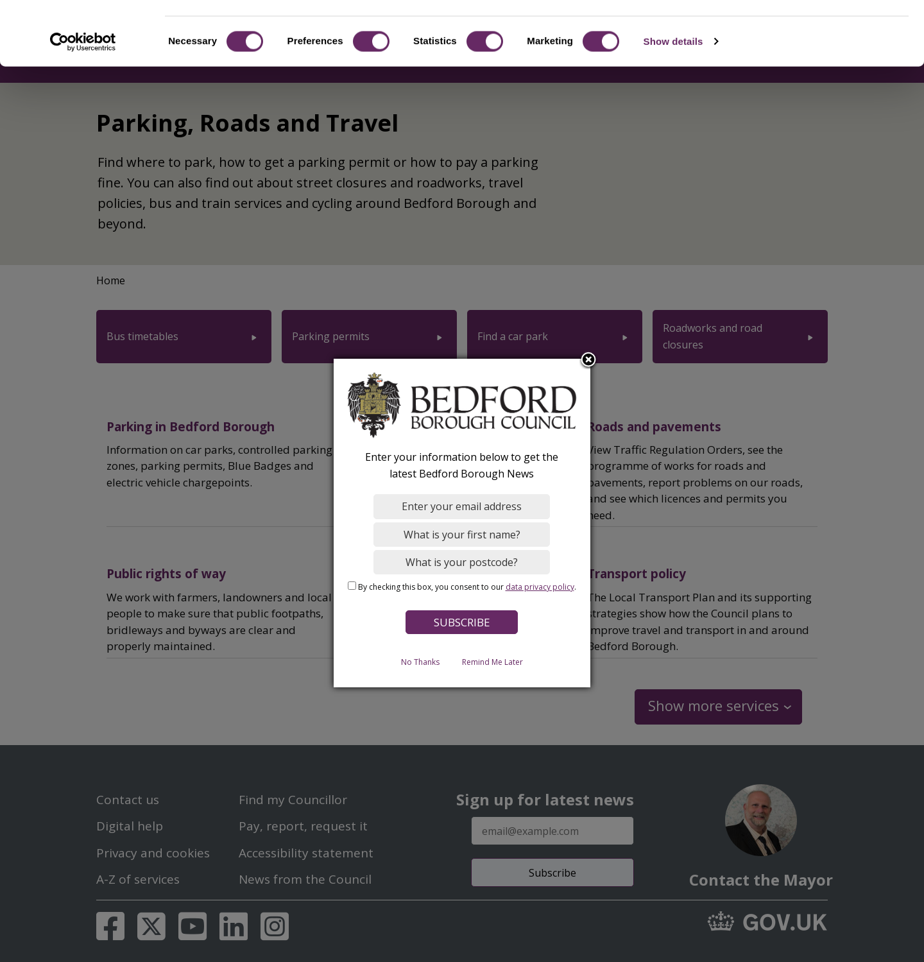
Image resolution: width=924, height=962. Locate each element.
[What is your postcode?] (462, 562)
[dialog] (462, 523)
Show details (673, 98)
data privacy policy (540, 586)
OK (817, 31)
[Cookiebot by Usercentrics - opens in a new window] (83, 98)
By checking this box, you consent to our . (467, 586)
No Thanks (420, 662)
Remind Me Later (492, 662)
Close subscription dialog (589, 360)
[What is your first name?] (462, 534)
